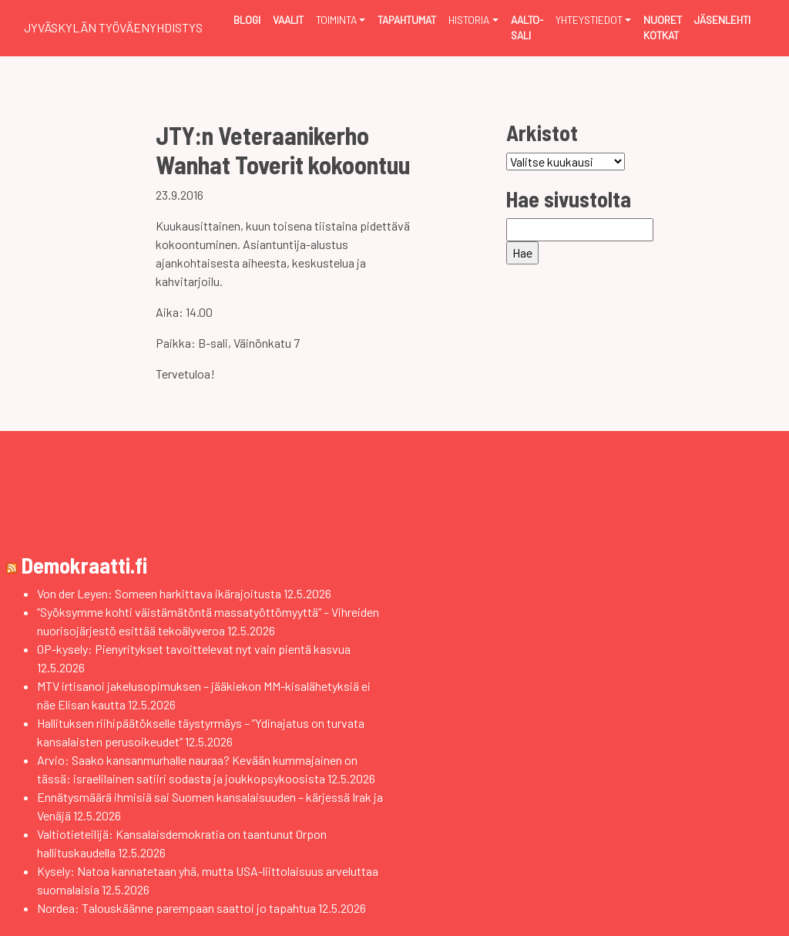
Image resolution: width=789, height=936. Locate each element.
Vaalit (288, 19)
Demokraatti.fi (84, 565)
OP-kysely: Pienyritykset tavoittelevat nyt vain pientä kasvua (194, 648)
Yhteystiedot (589, 19)
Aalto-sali (527, 27)
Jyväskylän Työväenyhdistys (113, 27)
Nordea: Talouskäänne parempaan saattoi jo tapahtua (176, 908)
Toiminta (336, 19)
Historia (468, 19)
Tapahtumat (407, 19)
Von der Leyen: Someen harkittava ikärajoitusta (159, 593)
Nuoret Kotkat (662, 27)
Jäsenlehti (722, 19)
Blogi (246, 19)
